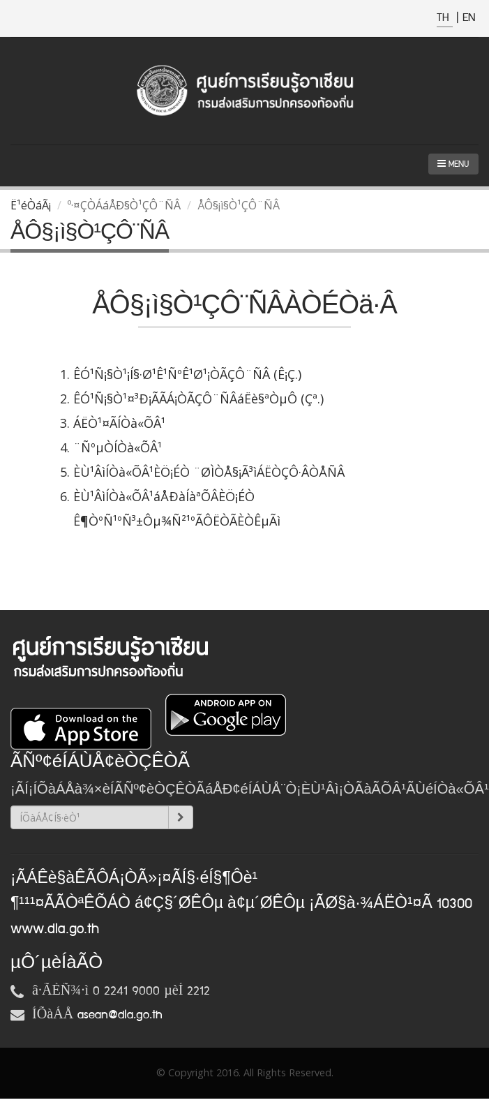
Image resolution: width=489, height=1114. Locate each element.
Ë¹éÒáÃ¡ (30, 205)
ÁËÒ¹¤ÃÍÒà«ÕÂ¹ (119, 423)
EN (468, 18)
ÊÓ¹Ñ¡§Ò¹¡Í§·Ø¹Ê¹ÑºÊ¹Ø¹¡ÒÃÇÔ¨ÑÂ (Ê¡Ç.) (187, 374)
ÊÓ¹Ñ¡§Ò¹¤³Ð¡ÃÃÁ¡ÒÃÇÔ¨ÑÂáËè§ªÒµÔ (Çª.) (198, 398)
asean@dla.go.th (120, 1014)
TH (445, 18)
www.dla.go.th (54, 929)
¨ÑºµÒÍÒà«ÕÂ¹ (117, 447)
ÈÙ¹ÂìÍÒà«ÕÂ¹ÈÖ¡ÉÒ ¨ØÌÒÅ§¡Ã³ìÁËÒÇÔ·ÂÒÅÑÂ (209, 471)
